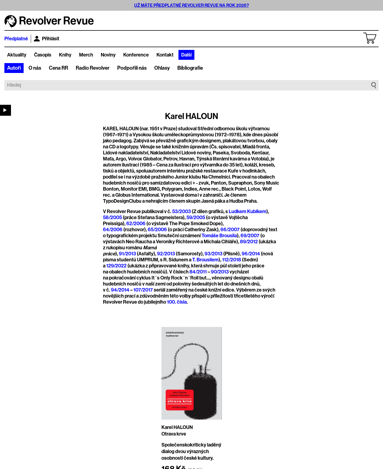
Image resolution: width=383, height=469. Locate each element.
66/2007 (230, 230)
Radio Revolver (93, 68)
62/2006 (136, 224)
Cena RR (58, 68)
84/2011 (198, 272)
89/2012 (249, 242)
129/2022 (116, 266)
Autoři (14, 68)
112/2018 (231, 260)
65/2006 (157, 230)
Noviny (108, 55)
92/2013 (166, 254)
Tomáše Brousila (219, 236)
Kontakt (165, 55)
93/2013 (214, 254)
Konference (136, 55)
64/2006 (112, 230)
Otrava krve (173, 434)
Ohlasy (162, 68)
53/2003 (181, 211)
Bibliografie (190, 68)
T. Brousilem (205, 260)
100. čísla (177, 302)
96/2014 (251, 254)
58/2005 (112, 217)
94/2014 (120, 290)
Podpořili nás (132, 68)
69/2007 (250, 236)
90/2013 (220, 272)
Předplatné (16, 39)
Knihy (65, 55)
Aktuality (16, 55)
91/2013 (128, 254)
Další (186, 55)
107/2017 (143, 290)
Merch (86, 55)
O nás (35, 68)
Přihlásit (46, 39)
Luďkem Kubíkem (247, 211)
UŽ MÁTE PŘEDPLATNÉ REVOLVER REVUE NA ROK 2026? (191, 5)
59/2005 (195, 217)
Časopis (42, 55)
